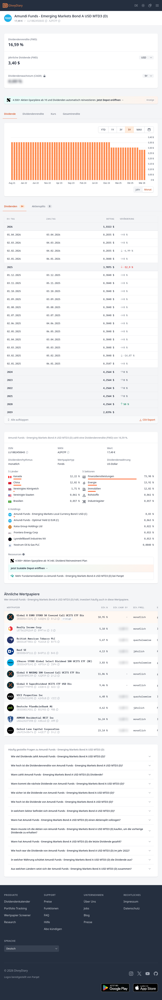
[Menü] (157, 5)
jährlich (138, 651)
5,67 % (103, 640)
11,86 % (103, 673)
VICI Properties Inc (30, 695)
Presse (88, 922)
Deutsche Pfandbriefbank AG (34, 706)
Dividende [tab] (10, 113)
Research (10, 922)
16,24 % (103, 719)
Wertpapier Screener (17, 915)
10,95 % (103, 617)
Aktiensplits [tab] (42, 206)
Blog (87, 915)
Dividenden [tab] (14, 206)
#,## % (15, 81)
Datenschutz (132, 908)
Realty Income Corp (29, 627)
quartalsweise (142, 640)
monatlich (139, 617)
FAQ (46, 915)
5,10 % (103, 628)
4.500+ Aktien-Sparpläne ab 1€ (51, 560)
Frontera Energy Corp (26, 532)
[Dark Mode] (143, 5)
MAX (139, 129)
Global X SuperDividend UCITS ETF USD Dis (44, 683)
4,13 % (103, 651)
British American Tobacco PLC (36, 638)
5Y (129, 129)
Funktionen (51, 908)
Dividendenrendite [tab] (33, 113)
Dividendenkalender (17, 901)
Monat (148, 189)
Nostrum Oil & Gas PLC (27, 544)
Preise (48, 901)
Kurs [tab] (53, 113)
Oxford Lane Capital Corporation (38, 728)
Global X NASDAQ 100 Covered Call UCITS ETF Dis (48, 672)
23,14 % (103, 730)
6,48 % (103, 696)
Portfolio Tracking (15, 908)
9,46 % (103, 685)
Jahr (138, 189)
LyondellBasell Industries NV (30, 538)
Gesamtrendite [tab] (71, 113)
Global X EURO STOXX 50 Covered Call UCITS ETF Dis (50, 615)
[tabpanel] (81, 159)
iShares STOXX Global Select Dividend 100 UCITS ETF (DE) (54, 661)
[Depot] (150, 5)
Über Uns (90, 901)
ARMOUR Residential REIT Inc (35, 717)
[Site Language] (136, 5)
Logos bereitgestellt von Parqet (21, 977)
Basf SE (21, 649)
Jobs (86, 908)
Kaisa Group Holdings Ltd (28, 526)
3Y (121, 129)
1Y (112, 129)
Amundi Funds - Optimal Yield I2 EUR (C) (36, 520)
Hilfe (47, 922)
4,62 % (103, 707)
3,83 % (103, 662)
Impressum (131, 901)
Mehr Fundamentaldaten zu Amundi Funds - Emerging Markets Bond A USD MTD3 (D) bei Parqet (69, 575)
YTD (103, 129)
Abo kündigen (53, 929)
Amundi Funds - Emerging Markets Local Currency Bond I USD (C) (50, 513)
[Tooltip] (23, 554)
